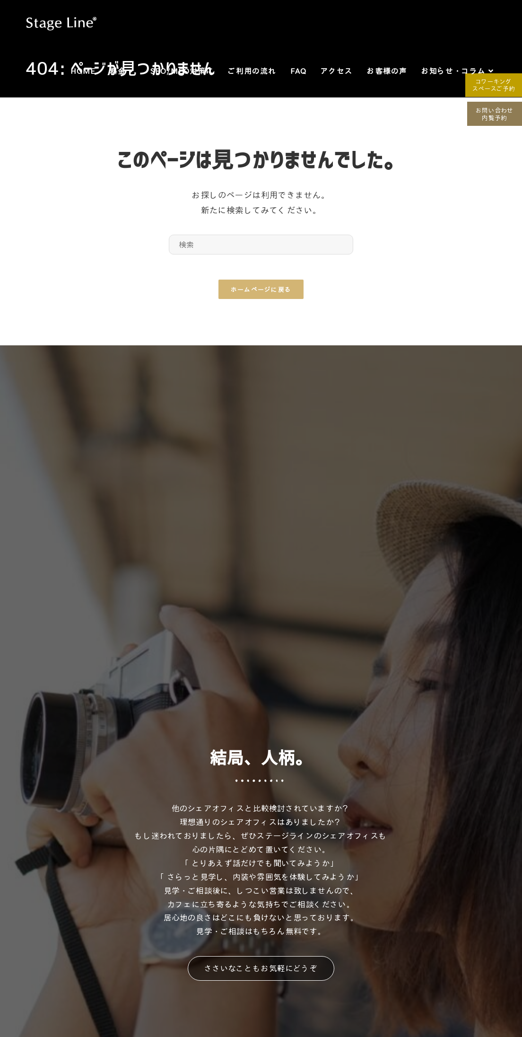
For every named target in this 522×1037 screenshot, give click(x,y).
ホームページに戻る (261, 293)
